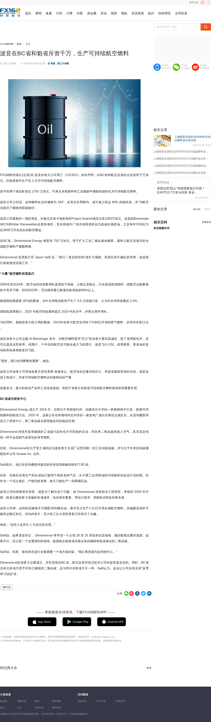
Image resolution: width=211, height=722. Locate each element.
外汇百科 (101, 701)
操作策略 (56, 701)
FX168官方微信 (185, 67)
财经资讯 (56, 707)
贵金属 (3, 701)
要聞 (38, 13)
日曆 (69, 13)
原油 (104, 13)
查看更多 (206, 222)
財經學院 (164, 13)
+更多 (149, 668)
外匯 (80, 13)
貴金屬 (91, 13)
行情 (59, 13)
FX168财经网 (6, 44)
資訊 (28, 13)
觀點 (124, 13)
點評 (151, 13)
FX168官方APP (166, 67)
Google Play (80, 621)
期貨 (114, 13)
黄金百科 (82, 701)
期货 (37, 701)
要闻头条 (21, 701)
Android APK (115, 621)
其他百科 (120, 701)
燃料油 (6, 587)
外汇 (19, 707)
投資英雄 (138, 13)
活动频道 (82, 694)
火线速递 (5, 694)
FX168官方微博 (204, 67)
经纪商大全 (8, 668)
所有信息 (39, 707)
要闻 (19, 44)
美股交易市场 (161, 228)
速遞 (49, 13)
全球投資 (181, 13)
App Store (44, 621)
